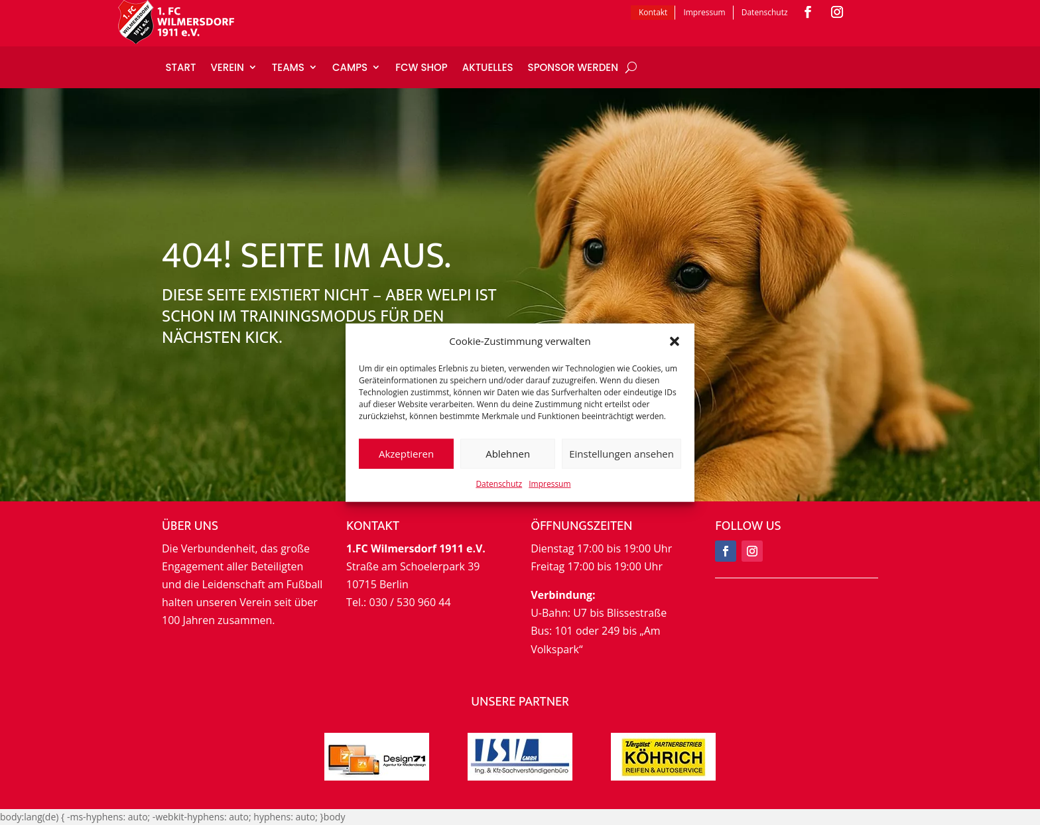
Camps (349, 67)
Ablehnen (508, 453)
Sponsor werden (573, 67)
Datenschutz (499, 483)
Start (181, 67)
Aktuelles (487, 67)
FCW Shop (421, 67)
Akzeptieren (406, 453)
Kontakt (653, 12)
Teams (288, 67)
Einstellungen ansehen (621, 453)
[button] (674, 341)
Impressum (549, 483)
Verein (226, 67)
